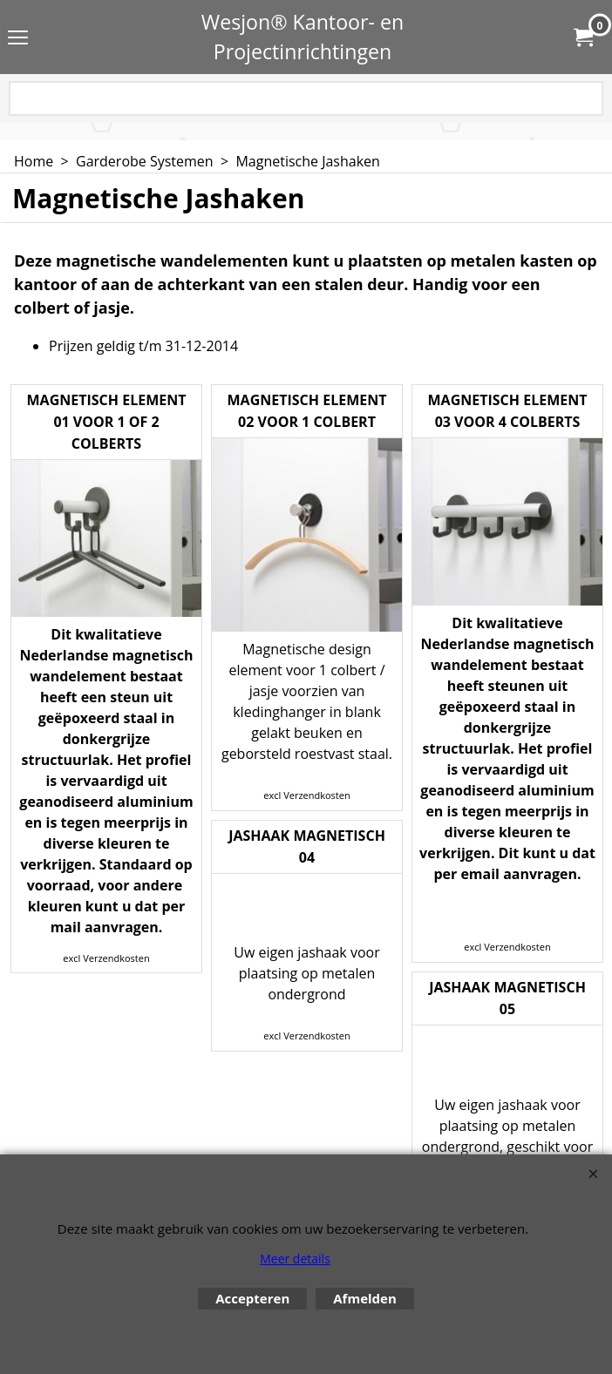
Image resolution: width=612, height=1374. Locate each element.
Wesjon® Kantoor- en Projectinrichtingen (303, 36)
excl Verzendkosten (106, 958)
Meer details (295, 1258)
